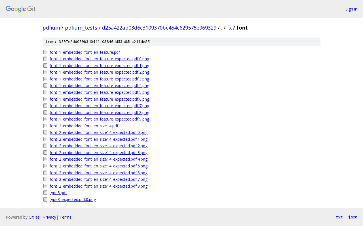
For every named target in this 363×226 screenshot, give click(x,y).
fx (229, 27)
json (352, 216)
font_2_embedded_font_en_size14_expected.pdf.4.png (98, 159)
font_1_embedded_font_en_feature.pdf (85, 52)
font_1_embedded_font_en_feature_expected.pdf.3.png (99, 79)
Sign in (351, 9)
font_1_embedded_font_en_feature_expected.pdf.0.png (99, 58)
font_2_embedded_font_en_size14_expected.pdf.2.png (98, 145)
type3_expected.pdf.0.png (73, 199)
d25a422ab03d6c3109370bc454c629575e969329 (159, 27)
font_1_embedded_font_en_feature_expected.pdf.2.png (99, 72)
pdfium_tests (81, 27)
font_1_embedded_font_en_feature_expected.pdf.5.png (99, 92)
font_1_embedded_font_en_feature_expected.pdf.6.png (99, 99)
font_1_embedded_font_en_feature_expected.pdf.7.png (99, 105)
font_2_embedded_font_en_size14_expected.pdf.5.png (98, 166)
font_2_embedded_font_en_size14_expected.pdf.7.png (98, 179)
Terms (65, 217)
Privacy (49, 217)
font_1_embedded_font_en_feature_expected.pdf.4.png (99, 85)
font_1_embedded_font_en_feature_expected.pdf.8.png (99, 112)
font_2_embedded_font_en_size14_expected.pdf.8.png (98, 186)
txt (339, 216)
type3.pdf (58, 192)
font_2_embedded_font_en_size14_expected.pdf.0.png (98, 132)
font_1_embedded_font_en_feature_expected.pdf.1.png (99, 65)
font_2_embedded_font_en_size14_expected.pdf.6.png (98, 172)
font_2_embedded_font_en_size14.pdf (84, 125)
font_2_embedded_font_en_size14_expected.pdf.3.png (98, 152)
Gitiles (34, 217)
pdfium (51, 27)
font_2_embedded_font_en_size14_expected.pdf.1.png (98, 139)
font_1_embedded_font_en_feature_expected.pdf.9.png (99, 119)
